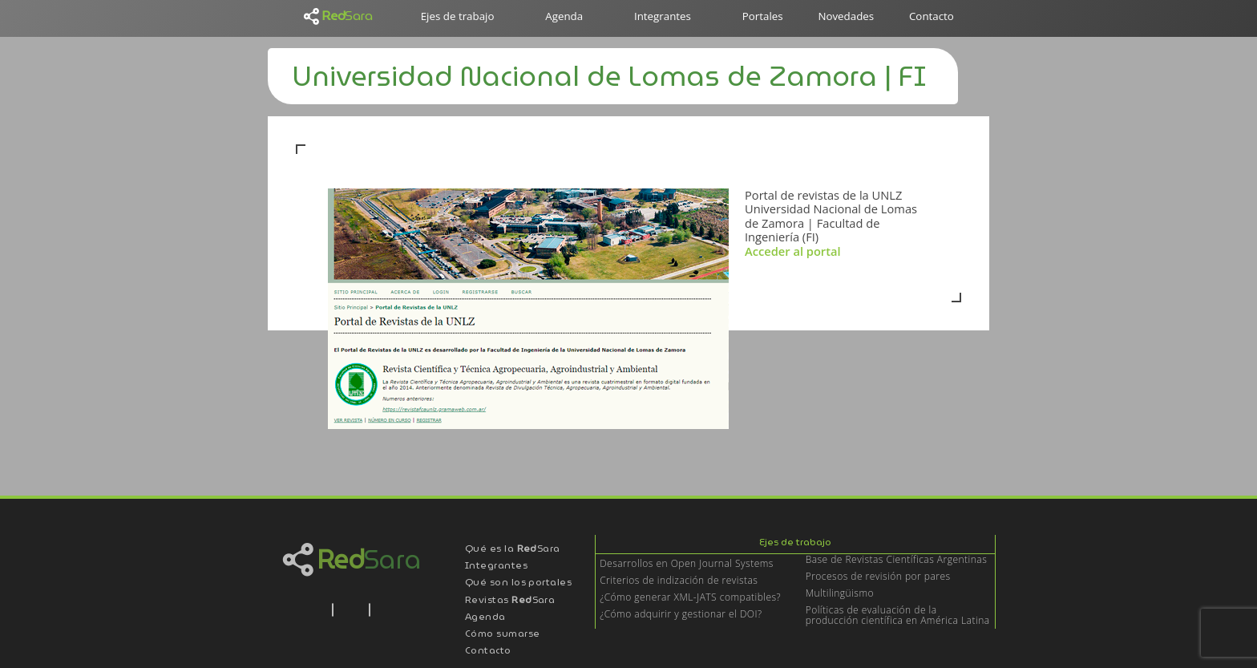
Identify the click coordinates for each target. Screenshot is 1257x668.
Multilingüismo (840, 594)
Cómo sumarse (502, 634)
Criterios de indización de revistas (679, 581)
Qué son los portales (518, 583)
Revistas (510, 600)
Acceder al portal (794, 251)
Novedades (846, 16)
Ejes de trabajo (458, 16)
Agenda (564, 16)
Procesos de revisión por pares (878, 577)
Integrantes (662, 16)
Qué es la (512, 549)
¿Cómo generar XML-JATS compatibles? (690, 598)
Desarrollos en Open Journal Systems (687, 564)
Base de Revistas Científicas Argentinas (897, 560)
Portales (762, 16)
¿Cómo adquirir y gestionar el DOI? (681, 615)
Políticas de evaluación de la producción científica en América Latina (898, 616)
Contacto (931, 16)
